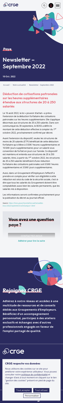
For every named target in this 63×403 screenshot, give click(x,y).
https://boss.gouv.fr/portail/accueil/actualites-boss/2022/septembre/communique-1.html (23, 204)
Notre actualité (19, 85)
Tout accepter (23, 390)
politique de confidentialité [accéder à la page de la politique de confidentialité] (34, 374)
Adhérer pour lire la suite (31, 240)
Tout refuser (41, 390)
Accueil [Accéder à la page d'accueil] (6, 85)
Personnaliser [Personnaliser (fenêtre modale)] (32, 395)
